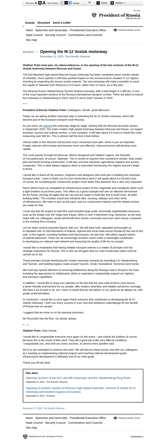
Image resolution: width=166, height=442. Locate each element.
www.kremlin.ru (137, 436)
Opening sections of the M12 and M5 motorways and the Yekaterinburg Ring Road (78, 378)
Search (104, 2)
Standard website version (129, 30)
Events (30, 22)
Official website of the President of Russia (116, 16)
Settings (118, 2)
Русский (136, 10)
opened (47, 125)
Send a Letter (62, 22)
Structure (43, 22)
